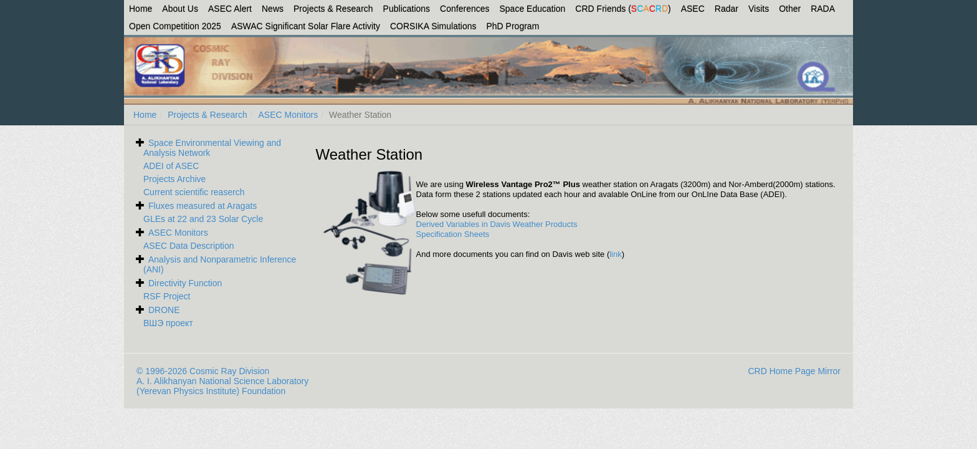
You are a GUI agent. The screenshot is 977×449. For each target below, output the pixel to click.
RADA (823, 9)
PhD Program (513, 26)
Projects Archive (174, 179)
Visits (758, 9)
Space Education (533, 9)
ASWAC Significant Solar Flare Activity (305, 26)
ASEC (693, 9)
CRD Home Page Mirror (794, 371)
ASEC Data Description (188, 246)
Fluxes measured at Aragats (202, 206)
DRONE (164, 310)
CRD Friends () (622, 9)
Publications (407, 9)
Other (790, 9)
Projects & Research (333, 9)
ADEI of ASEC (171, 166)
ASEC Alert (230, 9)
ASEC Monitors (288, 115)
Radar (726, 9)
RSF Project (166, 296)
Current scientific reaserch (194, 192)
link (615, 254)
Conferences (464, 9)
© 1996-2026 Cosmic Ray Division (202, 371)
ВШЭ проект (168, 323)
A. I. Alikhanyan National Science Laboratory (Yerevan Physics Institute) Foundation (222, 386)
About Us (180, 9)
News (273, 9)
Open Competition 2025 (175, 26)
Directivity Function (185, 283)
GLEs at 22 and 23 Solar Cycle (203, 219)
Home (140, 9)
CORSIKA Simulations (433, 26)
